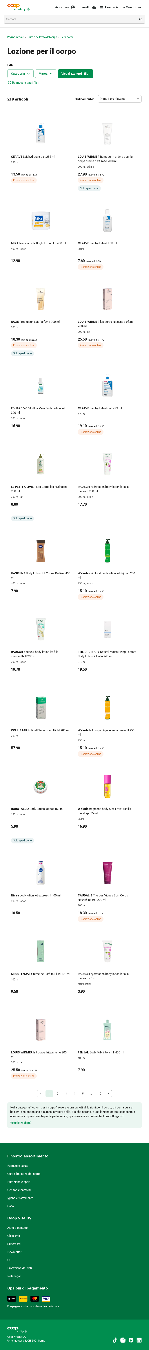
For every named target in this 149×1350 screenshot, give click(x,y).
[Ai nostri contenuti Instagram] (123, 1340)
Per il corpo (67, 37)
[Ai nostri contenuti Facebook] (131, 1340)
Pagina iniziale (15, 37)
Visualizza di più (20, 1123)
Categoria (21, 74)
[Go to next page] (108, 1093)
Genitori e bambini (19, 1190)
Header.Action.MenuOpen (120, 7)
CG (9, 1260)
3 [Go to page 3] (66, 1093)
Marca (46, 74)
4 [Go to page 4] (74, 1093)
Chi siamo (13, 1236)
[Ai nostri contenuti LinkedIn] (139, 1340)
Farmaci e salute (17, 1166)
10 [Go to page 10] (99, 1093)
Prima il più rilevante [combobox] (113, 99)
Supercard (14, 1244)
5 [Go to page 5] (83, 1093)
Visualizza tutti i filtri (75, 73)
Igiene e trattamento (20, 1198)
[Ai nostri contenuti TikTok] (114, 1340)
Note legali (14, 1276)
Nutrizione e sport (18, 1182)
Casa (10, 1206)
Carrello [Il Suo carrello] (87, 7)
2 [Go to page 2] (57, 1093)
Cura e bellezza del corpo (42, 37)
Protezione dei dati (19, 1268)
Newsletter (14, 1252)
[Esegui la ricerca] (140, 19)
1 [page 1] (49, 1093)
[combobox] (69, 19)
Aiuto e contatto (17, 1228)
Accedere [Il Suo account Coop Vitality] (65, 7)
